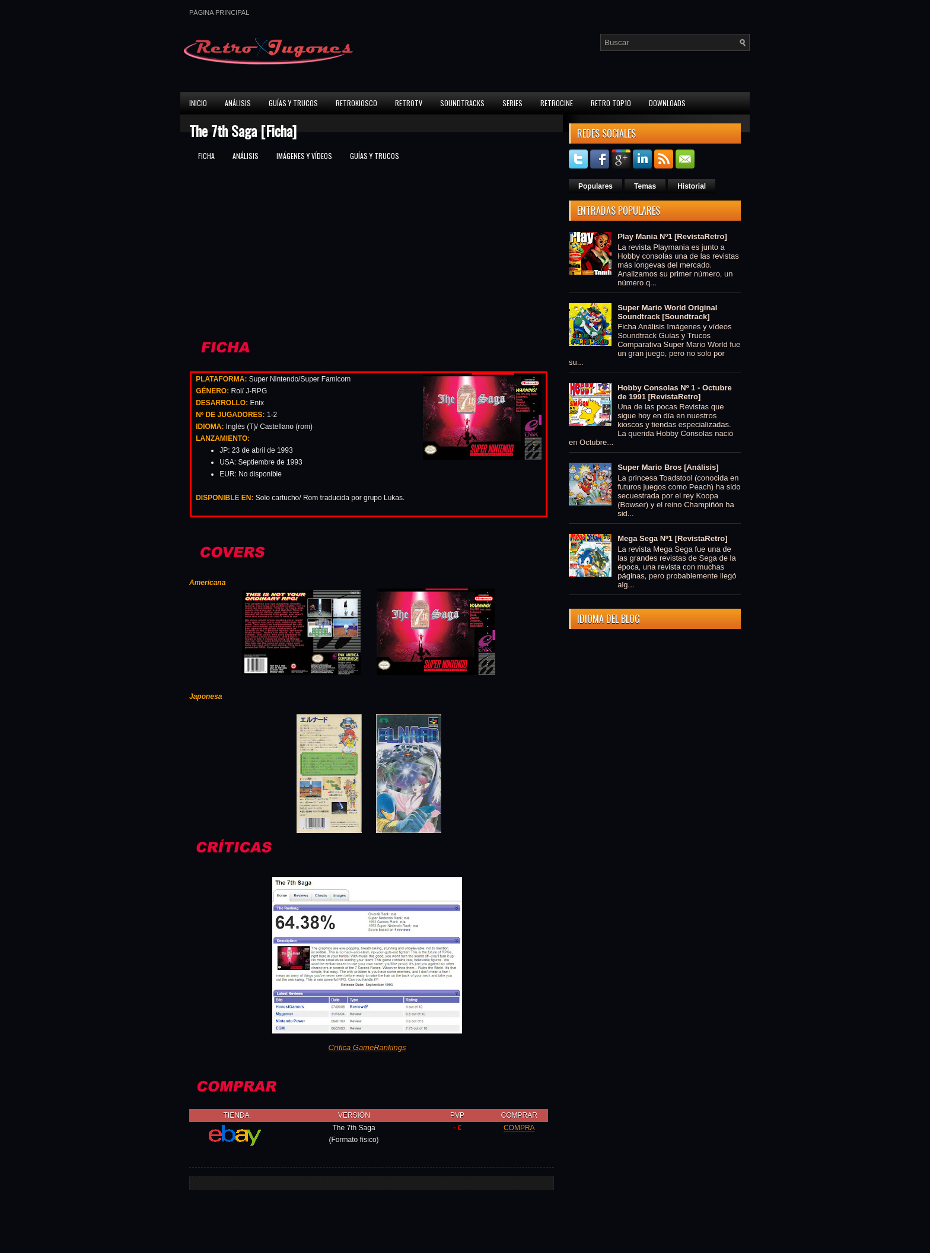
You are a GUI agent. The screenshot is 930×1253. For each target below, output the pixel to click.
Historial (691, 186)
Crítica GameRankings (367, 1047)
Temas (645, 186)
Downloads (667, 103)
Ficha (206, 156)
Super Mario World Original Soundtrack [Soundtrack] (667, 312)
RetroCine (556, 103)
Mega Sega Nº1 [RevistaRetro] (672, 538)
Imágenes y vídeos (304, 156)
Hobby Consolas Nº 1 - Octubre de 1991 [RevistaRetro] (674, 392)
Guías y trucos (374, 156)
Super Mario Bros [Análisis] (667, 467)
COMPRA (519, 1128)
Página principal (219, 12)
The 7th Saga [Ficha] (243, 130)
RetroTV (408, 103)
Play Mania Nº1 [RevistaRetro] (672, 236)
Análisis (238, 103)
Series (512, 103)
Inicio (198, 103)
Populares (595, 186)
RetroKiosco (356, 103)
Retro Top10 (611, 103)
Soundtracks (462, 103)
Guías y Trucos (293, 103)
